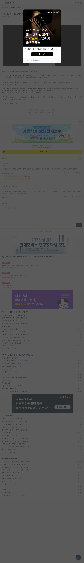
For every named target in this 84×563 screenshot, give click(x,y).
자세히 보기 (42, 54)
